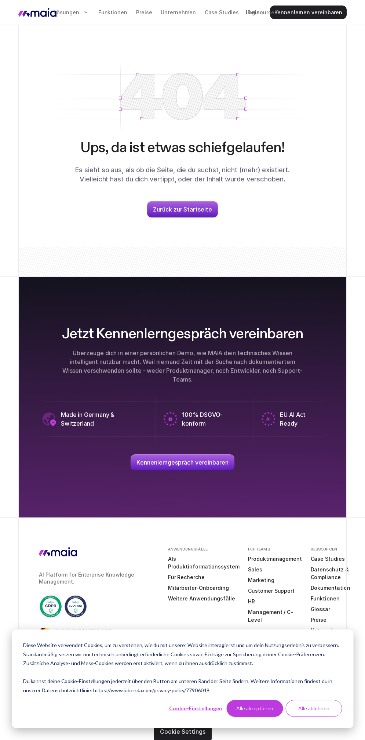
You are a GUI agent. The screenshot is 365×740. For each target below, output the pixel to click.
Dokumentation (330, 588)
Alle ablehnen (313, 708)
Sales (255, 569)
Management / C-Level (270, 616)
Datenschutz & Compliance (330, 573)
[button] (71, 12)
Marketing (261, 580)
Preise (144, 12)
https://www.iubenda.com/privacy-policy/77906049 (151, 690)
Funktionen (112, 12)
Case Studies (222, 12)
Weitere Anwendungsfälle (201, 598)
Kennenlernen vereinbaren (308, 12)
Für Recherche (186, 577)
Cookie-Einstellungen (195, 708)
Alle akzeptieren (254, 708)
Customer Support (271, 591)
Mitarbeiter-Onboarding (198, 588)
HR (251, 601)
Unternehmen (178, 12)
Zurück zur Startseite (182, 209)
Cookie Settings (182, 731)
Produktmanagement (275, 559)
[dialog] (182, 678)
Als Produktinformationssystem (204, 563)
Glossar (320, 609)
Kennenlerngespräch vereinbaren (182, 462)
